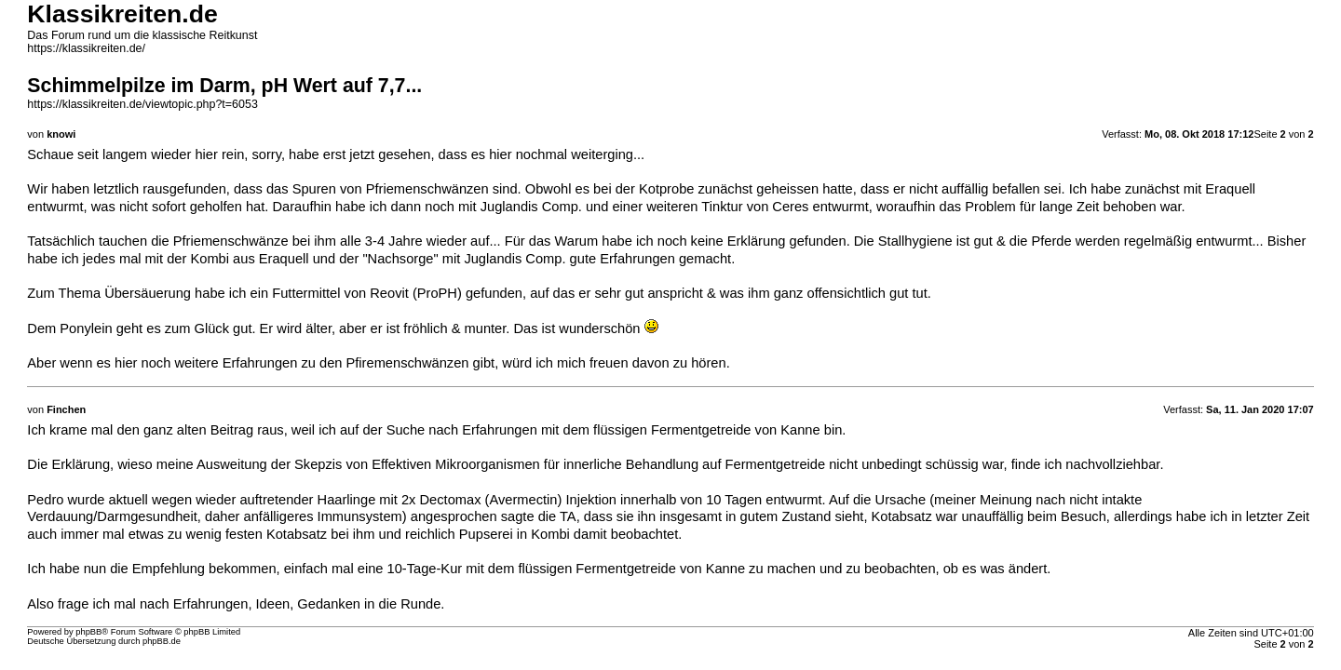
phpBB (88, 631)
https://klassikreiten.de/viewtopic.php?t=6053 (142, 104)
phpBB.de (161, 641)
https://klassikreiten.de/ (86, 48)
